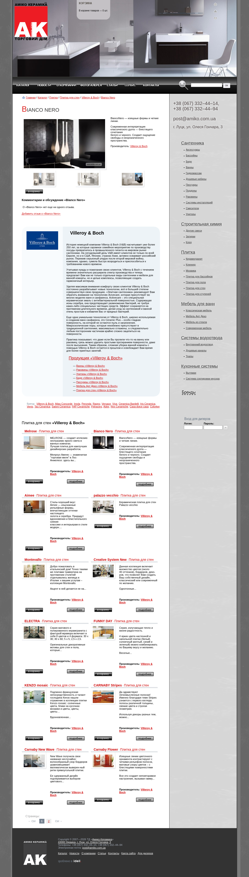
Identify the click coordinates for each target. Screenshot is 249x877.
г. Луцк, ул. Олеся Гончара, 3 (197, 127)
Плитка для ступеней (198, 293)
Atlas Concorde (64, 403)
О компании (88, 853)
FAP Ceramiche (81, 406)
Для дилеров (145, 853)
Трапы (189, 356)
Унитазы (191, 214)
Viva (114, 403)
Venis (30, 406)
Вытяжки (191, 372)
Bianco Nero (108, 97)
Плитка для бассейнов (199, 276)
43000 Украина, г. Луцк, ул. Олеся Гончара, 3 (84, 842)
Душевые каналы (196, 350)
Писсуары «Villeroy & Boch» (92, 382)
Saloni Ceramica (61, 406)
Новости (75, 853)
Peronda (86, 403)
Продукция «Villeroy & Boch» (96, 358)
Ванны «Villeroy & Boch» (90, 365)
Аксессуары (193, 149)
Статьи (102, 853)
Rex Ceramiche (119, 406)
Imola (77, 403)
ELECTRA (32, 621)
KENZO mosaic (36, 685)
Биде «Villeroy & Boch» (89, 377)
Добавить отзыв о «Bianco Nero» (41, 213)
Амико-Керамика (102, 839)
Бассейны (192, 155)
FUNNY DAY (103, 621)
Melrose (31, 431)
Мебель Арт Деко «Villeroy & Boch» (97, 386)
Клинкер (191, 264)
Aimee (29, 495)
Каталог (42, 97)
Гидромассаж (194, 173)
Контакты (113, 853)
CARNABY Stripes (108, 685)
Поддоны (191, 190)
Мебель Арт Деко (196, 316)
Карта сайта (128, 853)
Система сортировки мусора (202, 378)
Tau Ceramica (42, 406)
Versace (106, 403)
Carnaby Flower (106, 749)
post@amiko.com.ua (194, 118)
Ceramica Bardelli (129, 403)
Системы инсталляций (199, 202)
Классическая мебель (199, 310)
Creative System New (110, 559)
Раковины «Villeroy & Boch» (92, 369)
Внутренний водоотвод (199, 344)
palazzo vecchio (106, 495)
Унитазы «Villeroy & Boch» (91, 374)
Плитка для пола (196, 282)
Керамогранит (194, 258)
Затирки (190, 236)
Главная (31, 97)
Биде (189, 161)
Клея (189, 242)
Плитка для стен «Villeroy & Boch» (96, 390)
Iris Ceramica (147, 403)
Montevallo (33, 559)
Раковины (191, 196)
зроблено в (69, 861)
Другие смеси (194, 230)
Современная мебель (199, 328)
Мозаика (191, 270)
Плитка (53, 97)
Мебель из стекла (196, 322)
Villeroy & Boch (90, 97)
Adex (106, 406)
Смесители (192, 208)
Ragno (96, 403)
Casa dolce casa (139, 406)
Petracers (96, 406)
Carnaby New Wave (40, 749)
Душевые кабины (196, 179)
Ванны (190, 167)
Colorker (155, 406)
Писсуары (192, 184)
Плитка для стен (70, 97)
